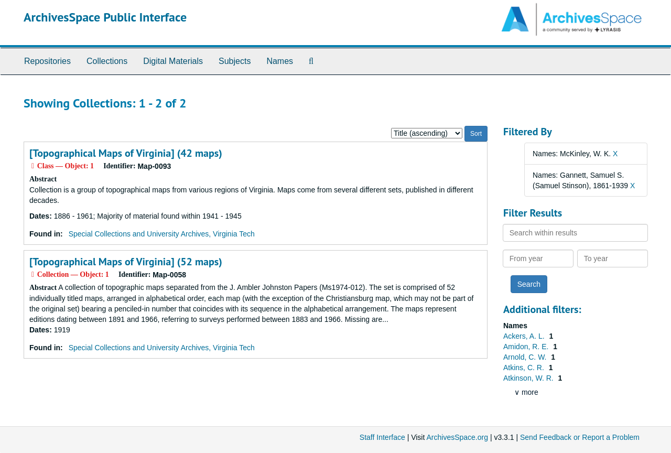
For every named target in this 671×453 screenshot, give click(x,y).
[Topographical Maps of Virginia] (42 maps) (125, 153)
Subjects (235, 61)
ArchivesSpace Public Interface (105, 17)
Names (279, 61)
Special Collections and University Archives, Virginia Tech (162, 234)
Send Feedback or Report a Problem (580, 437)
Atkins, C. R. (524, 367)
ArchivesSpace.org (457, 437)
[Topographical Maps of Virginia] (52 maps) (125, 261)
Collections (106, 61)
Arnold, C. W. (525, 357)
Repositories (47, 61)
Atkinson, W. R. (529, 378)
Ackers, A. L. (524, 336)
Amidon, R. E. (526, 346)
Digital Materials (173, 61)
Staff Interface (382, 437)
